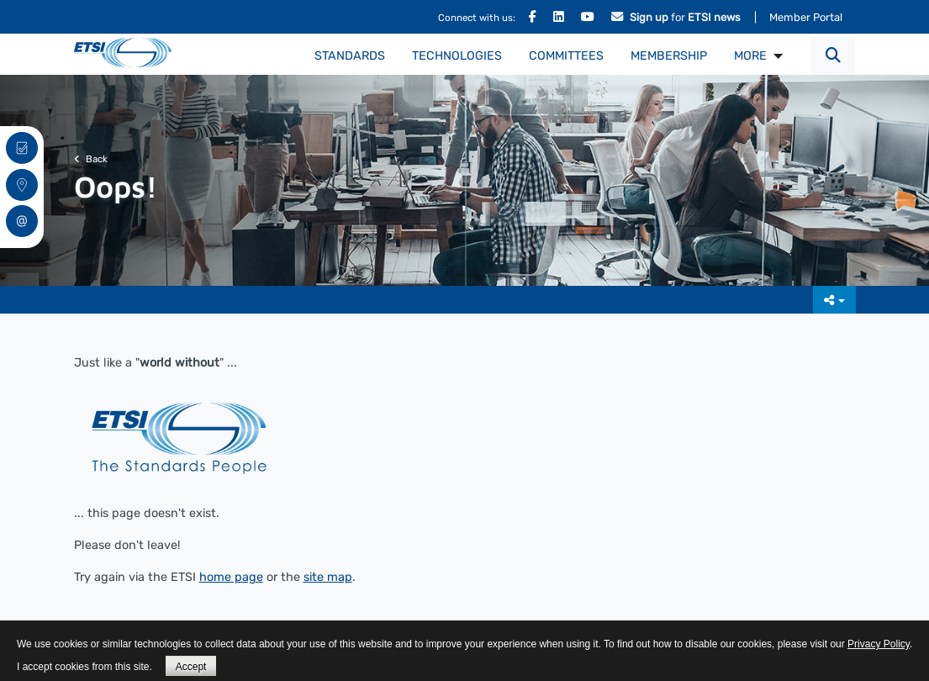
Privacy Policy (878, 644)
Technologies (457, 56)
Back (91, 159)
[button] (833, 56)
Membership (669, 56)
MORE (750, 56)
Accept (191, 667)
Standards (349, 56)
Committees (566, 56)
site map (328, 577)
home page (231, 577)
